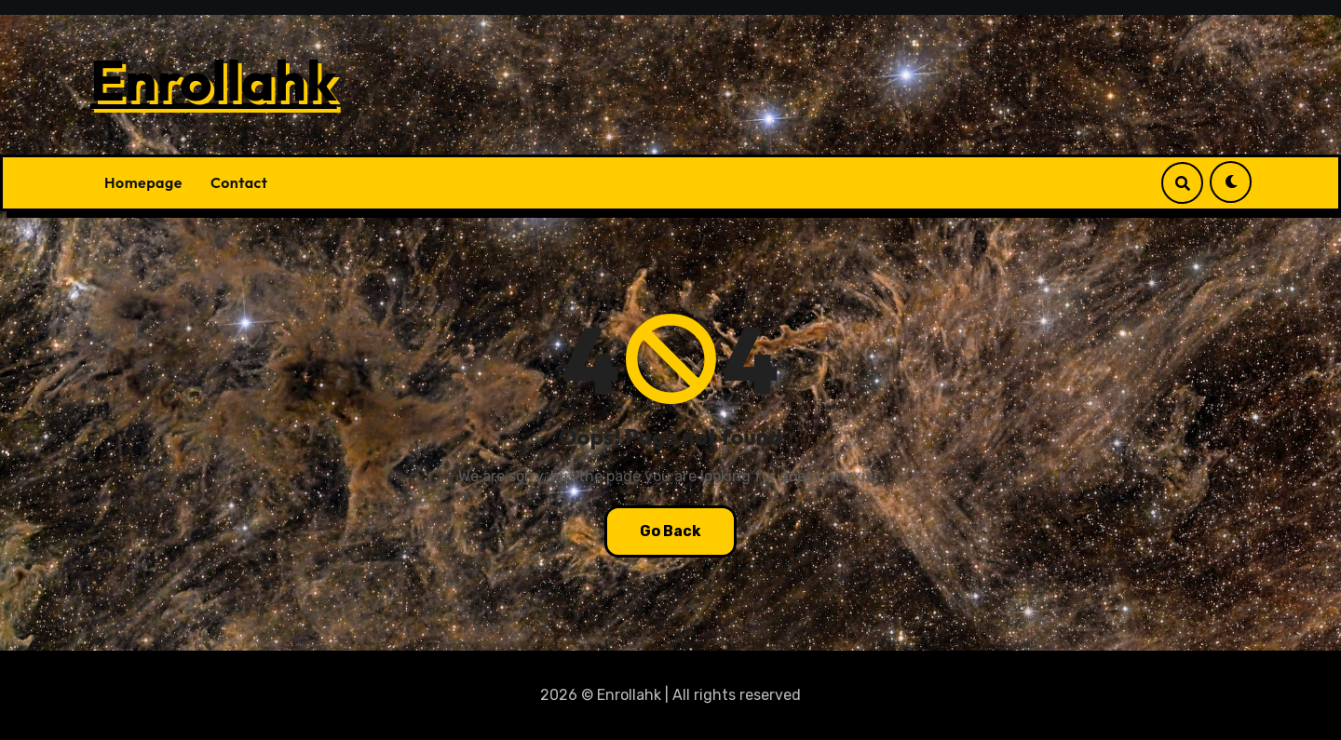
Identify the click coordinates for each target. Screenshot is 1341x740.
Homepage (143, 182)
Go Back (670, 531)
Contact (239, 182)
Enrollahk (213, 80)
